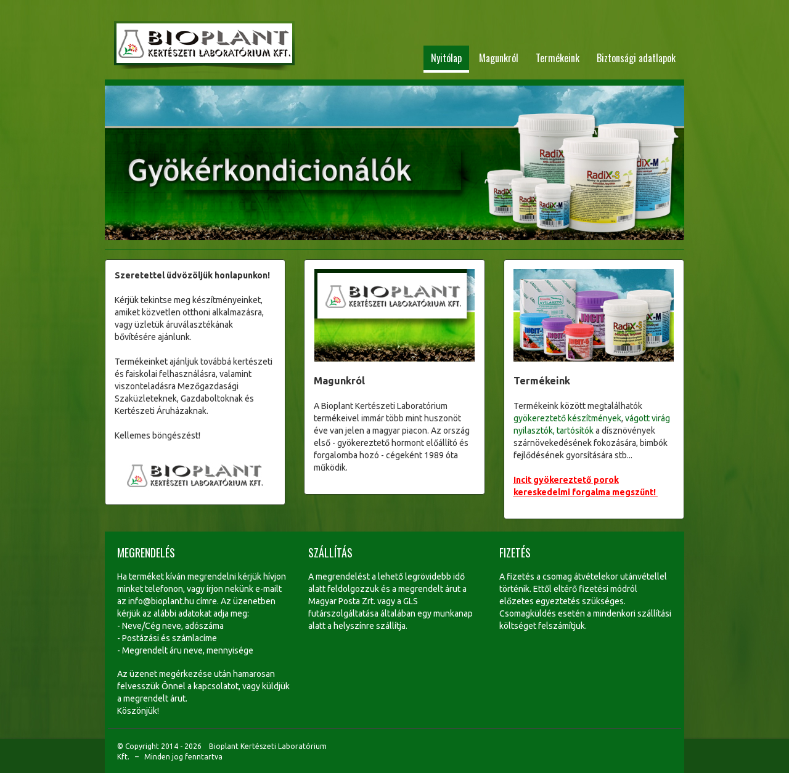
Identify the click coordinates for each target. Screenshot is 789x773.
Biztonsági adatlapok (636, 58)
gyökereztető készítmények (567, 418)
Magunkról (498, 58)
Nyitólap (446, 58)
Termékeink (557, 58)
